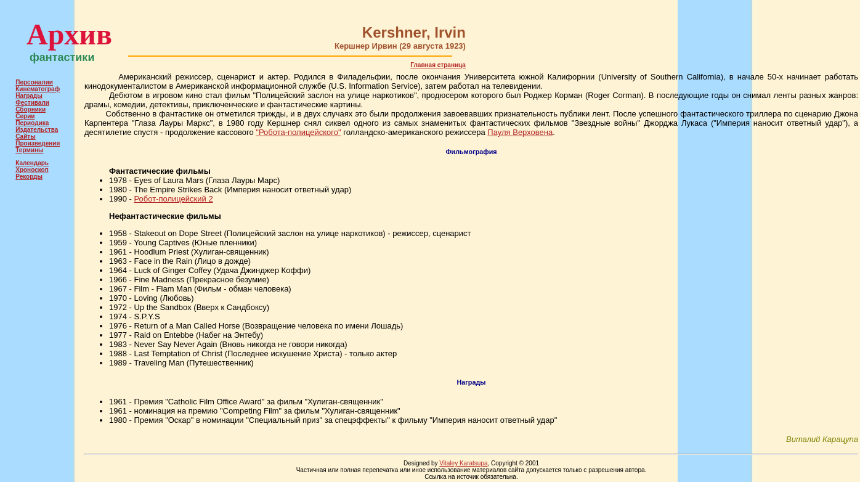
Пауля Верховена (520, 132)
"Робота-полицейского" (298, 132)
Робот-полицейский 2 (173, 198)
